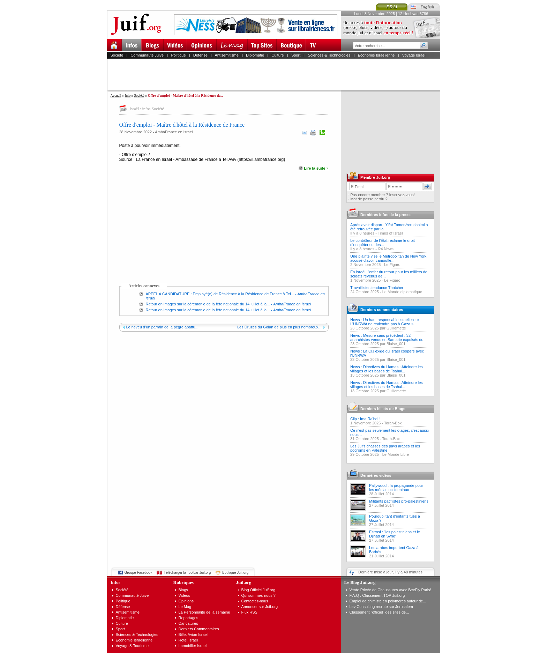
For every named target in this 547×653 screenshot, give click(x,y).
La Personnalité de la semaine (204, 612)
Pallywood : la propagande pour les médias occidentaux (396, 487)
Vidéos (184, 595)
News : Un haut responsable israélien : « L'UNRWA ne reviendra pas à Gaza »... (384, 322)
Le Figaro (392, 264)
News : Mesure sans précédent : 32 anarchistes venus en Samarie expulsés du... (388, 337)
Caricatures (188, 623)
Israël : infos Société (147, 108)
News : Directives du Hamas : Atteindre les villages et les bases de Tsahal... (386, 369)
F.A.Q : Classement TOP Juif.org (377, 595)
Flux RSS (249, 612)
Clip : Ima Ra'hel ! (365, 419)
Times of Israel (390, 233)
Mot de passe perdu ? (368, 199)
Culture (277, 55)
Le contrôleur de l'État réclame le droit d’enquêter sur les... (382, 242)
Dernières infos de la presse (386, 215)
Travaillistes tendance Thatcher (376, 287)
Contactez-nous (254, 601)
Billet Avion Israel (193, 634)
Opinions (186, 601)
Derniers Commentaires (199, 629)
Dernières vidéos (375, 475)
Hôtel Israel (188, 640)
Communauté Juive (147, 55)
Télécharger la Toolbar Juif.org (187, 572)
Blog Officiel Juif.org (258, 590)
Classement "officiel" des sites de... (379, 612)
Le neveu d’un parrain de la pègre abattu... (162, 327)
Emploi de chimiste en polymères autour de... (388, 601)
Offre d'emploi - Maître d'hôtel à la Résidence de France (182, 125)
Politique (178, 55)
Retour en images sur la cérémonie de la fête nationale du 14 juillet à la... (208, 304)
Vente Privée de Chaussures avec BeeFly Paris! (390, 590)
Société (117, 55)
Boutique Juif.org (235, 572)
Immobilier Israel (193, 646)
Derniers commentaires (381, 309)
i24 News (386, 249)
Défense (200, 55)
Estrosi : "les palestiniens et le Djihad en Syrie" (394, 534)
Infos (115, 582)
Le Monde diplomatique (402, 292)
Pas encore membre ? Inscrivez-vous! (382, 195)
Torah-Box (393, 423)
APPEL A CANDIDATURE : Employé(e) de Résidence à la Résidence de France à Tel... (220, 294)
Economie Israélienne (376, 55)
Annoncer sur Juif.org (259, 606)
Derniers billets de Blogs (382, 409)
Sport (295, 55)
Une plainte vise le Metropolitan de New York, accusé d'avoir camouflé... (388, 258)
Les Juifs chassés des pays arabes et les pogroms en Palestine (385, 448)
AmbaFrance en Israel (174, 132)
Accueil (116, 95)
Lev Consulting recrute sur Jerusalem (381, 606)
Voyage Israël (414, 55)
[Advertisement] (276, 74)
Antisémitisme (226, 55)
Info (128, 95)
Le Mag (185, 606)
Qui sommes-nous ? (258, 595)
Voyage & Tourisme (132, 646)
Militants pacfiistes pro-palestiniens (398, 501)
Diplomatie (255, 55)
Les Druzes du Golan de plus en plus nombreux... (279, 327)
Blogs (183, 590)
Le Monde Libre (395, 454)
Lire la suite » (316, 168)
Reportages (188, 618)
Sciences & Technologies (329, 55)
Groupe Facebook (138, 572)
